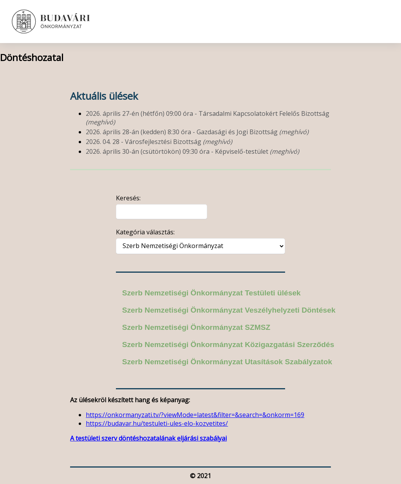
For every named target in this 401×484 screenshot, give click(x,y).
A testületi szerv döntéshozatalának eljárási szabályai (148, 438)
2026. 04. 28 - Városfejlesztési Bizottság (159, 141)
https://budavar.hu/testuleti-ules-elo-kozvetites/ (157, 423)
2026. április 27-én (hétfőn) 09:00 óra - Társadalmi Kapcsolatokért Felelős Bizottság (207, 117)
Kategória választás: (145, 232)
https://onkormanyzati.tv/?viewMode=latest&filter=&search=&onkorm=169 (195, 414)
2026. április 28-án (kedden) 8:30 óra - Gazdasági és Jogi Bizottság (197, 132)
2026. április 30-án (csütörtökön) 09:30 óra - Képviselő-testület (192, 151)
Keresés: (128, 198)
